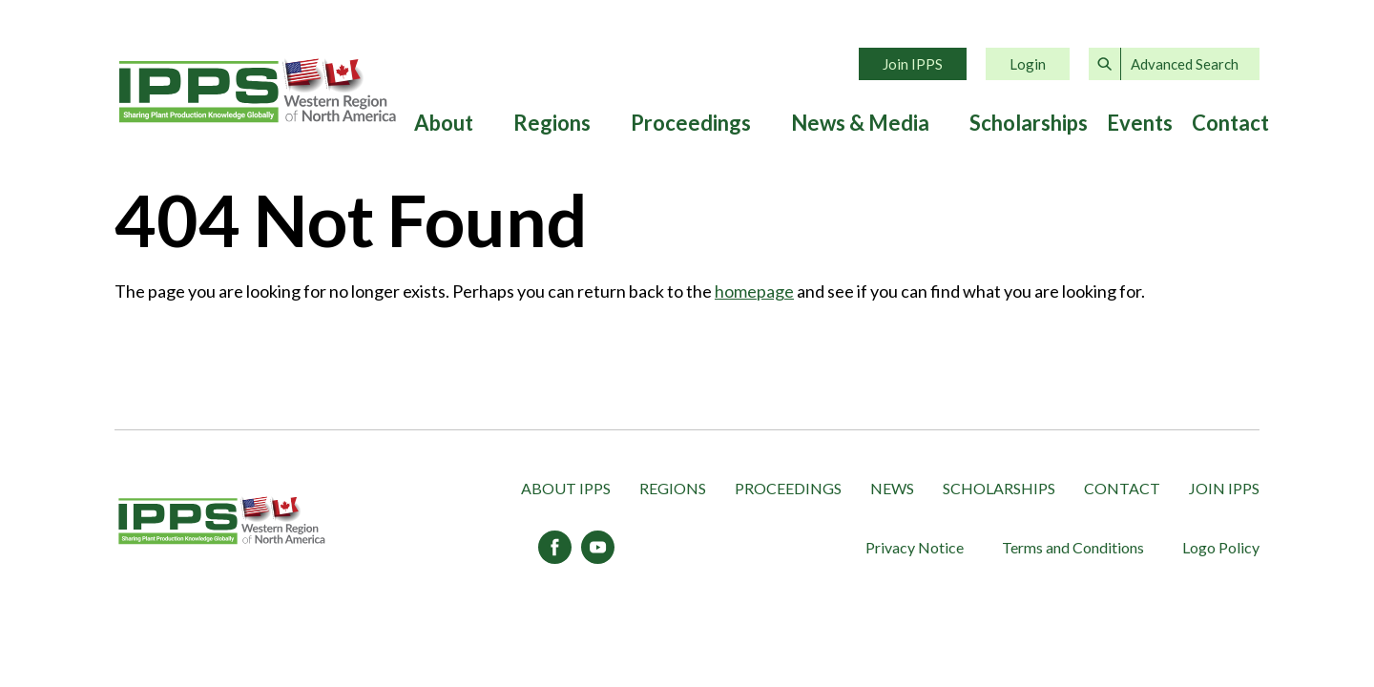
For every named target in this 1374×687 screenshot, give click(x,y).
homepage (754, 291)
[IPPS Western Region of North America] (221, 521)
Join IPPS (913, 64)
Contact (1230, 123)
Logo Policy (1221, 547)
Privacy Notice (914, 547)
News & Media (860, 123)
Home (257, 91)
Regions (552, 123)
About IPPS (566, 488)
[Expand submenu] (483, 123)
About (443, 123)
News (892, 488)
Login (1028, 64)
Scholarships (1028, 123)
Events (1140, 123)
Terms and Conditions (1073, 547)
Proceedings (691, 123)
